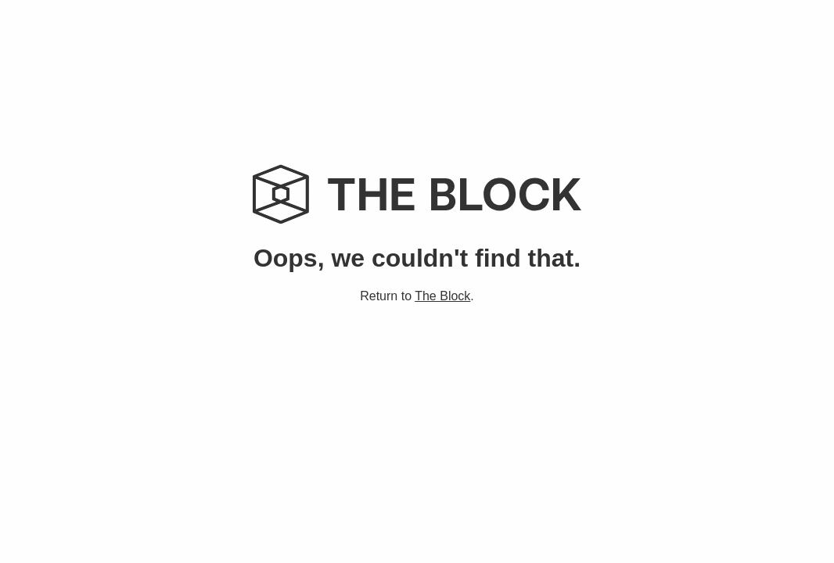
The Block (442, 296)
